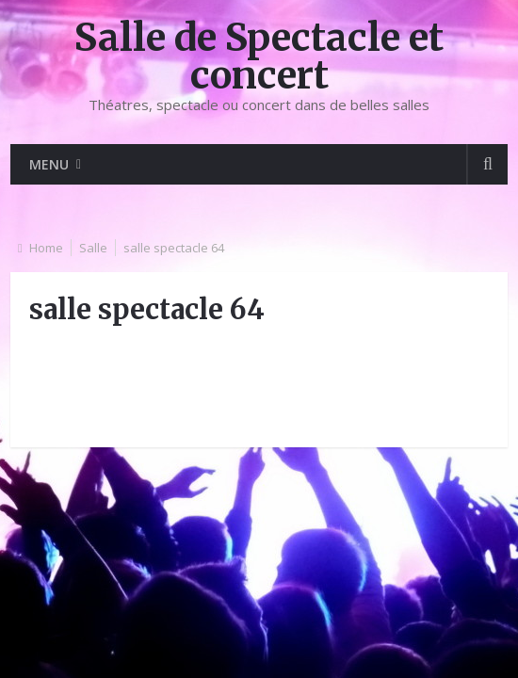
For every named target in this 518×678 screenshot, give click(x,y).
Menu (49, 164)
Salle (93, 247)
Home (46, 247)
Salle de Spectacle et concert (259, 56)
